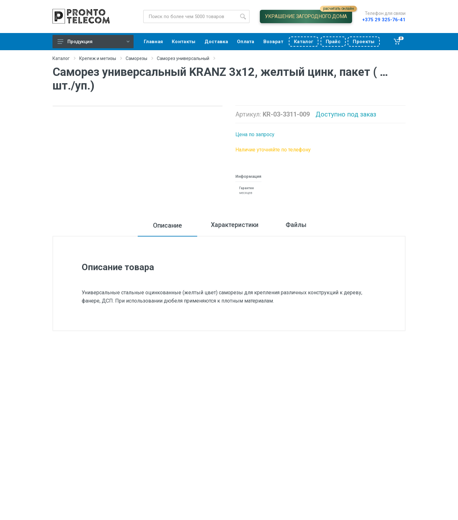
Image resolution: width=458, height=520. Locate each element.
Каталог (61, 58)
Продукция (93, 41)
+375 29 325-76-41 (384, 20)
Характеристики (233, 225)
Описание (163, 225)
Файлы (298, 225)
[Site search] (189, 16)
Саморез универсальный (183, 58)
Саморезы (136, 58)
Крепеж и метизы (97, 58)
